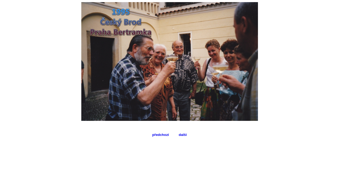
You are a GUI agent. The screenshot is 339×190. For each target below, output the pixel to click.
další (183, 135)
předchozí (160, 135)
